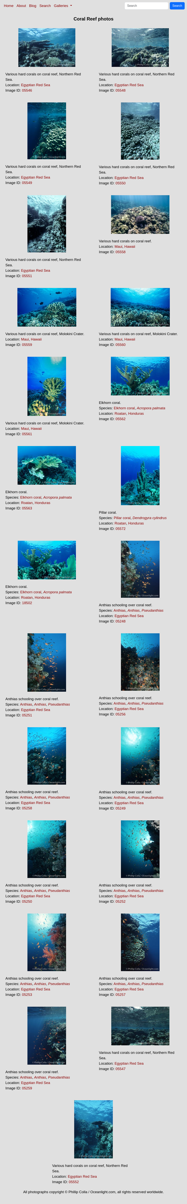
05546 (27, 90)
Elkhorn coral (124, 408)
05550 (121, 183)
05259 (27, 1088)
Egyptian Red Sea (35, 85)
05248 (121, 621)
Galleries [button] (61, 6)
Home (9, 6)
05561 (27, 434)
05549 (27, 183)
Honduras (136, 413)
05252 (121, 901)
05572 (121, 529)
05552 (74, 1182)
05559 (27, 345)
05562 (121, 419)
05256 (121, 714)
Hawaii (129, 246)
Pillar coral (122, 518)
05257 (121, 995)
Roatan (120, 413)
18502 (27, 603)
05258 (27, 808)
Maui (118, 246)
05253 (27, 995)
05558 (121, 252)
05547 (121, 1069)
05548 (121, 90)
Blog (32, 6)
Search (45, 6)
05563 (27, 508)
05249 (121, 808)
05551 (27, 276)
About (21, 6)
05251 (27, 715)
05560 (121, 345)
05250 (27, 901)
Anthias (120, 610)
